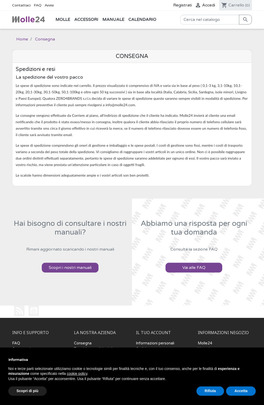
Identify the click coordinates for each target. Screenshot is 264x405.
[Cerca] (209, 19)
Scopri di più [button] (27, 391)
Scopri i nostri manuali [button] (70, 267)
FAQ (38, 5)
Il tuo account (153, 332)
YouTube (34, 310)
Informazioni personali (155, 343)
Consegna (83, 343)
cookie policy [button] (77, 373)
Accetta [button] (241, 391)
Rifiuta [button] (210, 391)
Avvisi (49, 5)
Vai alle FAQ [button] (193, 267)
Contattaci (21, 5)
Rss (19, 310)
